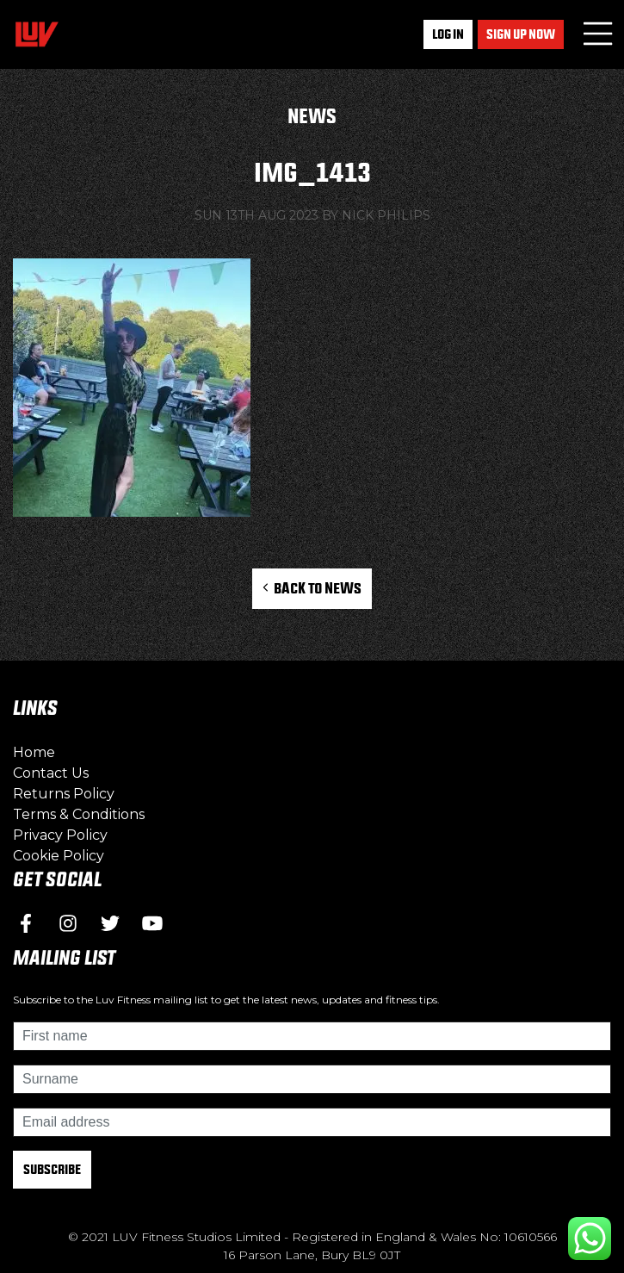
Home (34, 752)
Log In (448, 34)
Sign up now (520, 34)
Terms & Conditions (79, 814)
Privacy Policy (60, 835)
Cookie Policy (58, 856)
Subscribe (52, 1169)
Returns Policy (63, 794)
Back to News (312, 588)
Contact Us (51, 773)
